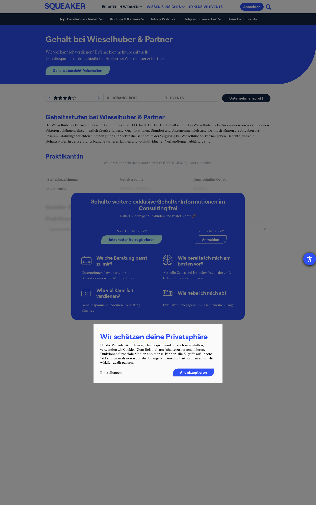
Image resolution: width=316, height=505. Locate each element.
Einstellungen (111, 373)
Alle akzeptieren (193, 372)
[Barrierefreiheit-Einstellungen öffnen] (309, 259)
